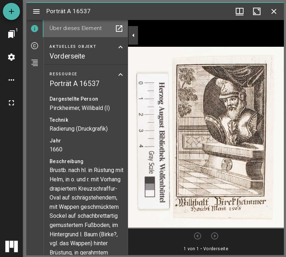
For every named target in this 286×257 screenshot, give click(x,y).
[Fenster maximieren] (256, 11)
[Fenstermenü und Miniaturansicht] (239, 11)
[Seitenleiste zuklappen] (133, 35)
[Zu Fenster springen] (11, 34)
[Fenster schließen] (273, 11)
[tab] (35, 28)
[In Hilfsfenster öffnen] (119, 28)
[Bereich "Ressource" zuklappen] (120, 74)
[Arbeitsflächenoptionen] (11, 80)
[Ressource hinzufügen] (11, 11)
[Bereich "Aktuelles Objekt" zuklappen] (120, 47)
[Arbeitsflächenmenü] (11, 57)
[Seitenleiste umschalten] (36, 11)
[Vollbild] (11, 102)
